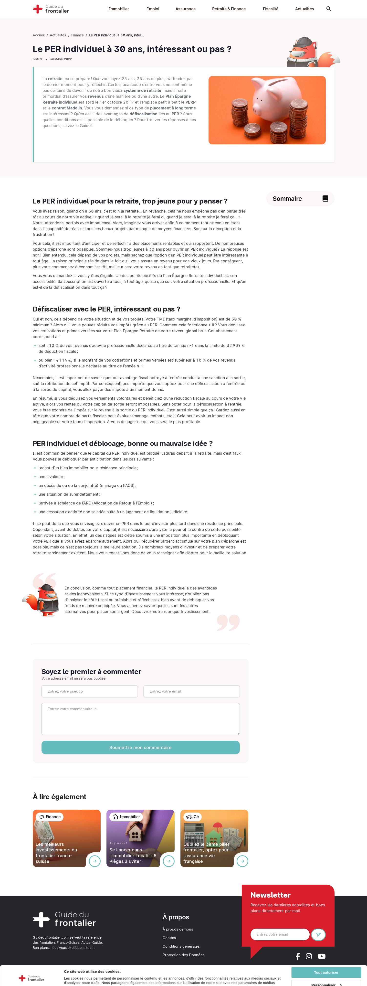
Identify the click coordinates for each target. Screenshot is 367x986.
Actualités (304, 9)
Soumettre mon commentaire (140, 747)
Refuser (326, 978)
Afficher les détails (80, 980)
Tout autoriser (326, 952)
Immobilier (119, 9)
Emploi (153, 9)
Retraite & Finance (229, 9)
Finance (77, 35)
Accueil (39, 35)
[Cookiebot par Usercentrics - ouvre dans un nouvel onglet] (31, 980)
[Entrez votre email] (280, 934)
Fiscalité (270, 9)
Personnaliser (326, 965)
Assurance (186, 9)
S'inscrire (320, 935)
